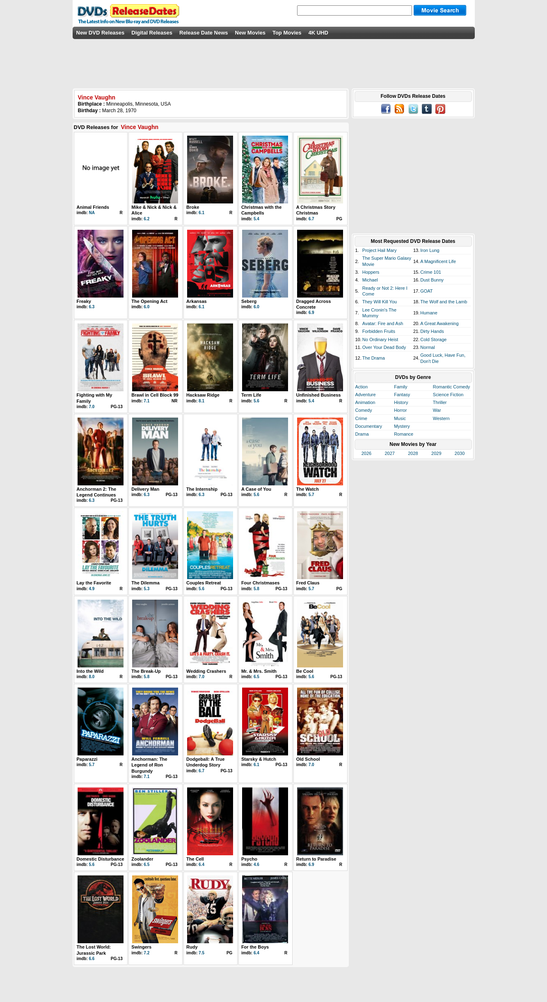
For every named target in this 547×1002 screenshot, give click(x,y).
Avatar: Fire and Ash (382, 323)
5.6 (256, 401)
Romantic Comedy (451, 386)
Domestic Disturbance (100, 859)
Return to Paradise (316, 859)
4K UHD (318, 33)
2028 (413, 453)
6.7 (311, 219)
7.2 (146, 953)
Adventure (365, 394)
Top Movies (287, 33)
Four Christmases (260, 582)
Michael (370, 279)
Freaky (84, 301)
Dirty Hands (432, 331)
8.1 (201, 401)
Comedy (363, 410)
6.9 (311, 312)
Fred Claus (308, 582)
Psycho (249, 859)
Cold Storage (433, 339)
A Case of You (256, 489)
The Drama (373, 358)
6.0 (146, 307)
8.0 (92, 676)
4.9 (92, 588)
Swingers (141, 946)
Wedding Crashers (206, 671)
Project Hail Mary (379, 250)
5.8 (256, 588)
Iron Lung (429, 250)
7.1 (146, 401)
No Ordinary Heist (380, 339)
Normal (427, 347)
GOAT (426, 291)
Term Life (251, 394)
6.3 (92, 307)
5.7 (311, 494)
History (401, 402)
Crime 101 (430, 272)
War (437, 410)
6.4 (201, 864)
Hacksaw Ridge (203, 394)
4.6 (256, 864)
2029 (436, 453)
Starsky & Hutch (258, 759)
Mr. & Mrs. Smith (259, 671)
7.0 (92, 406)
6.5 (256, 676)
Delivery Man (145, 489)
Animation (365, 402)
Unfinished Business (318, 394)
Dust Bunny (432, 279)
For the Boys (255, 946)
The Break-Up (146, 671)
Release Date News (203, 33)
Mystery (402, 426)
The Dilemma (145, 582)
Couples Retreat (203, 582)
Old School (308, 759)
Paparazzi (87, 759)
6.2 (146, 219)
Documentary (368, 426)
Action (361, 386)
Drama (362, 434)
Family (400, 386)
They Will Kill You (379, 301)
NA (92, 212)
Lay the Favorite (94, 582)
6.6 (92, 958)
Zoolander (142, 859)
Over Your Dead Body (384, 347)
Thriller (440, 402)
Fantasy (402, 394)
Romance (403, 434)
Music (400, 418)
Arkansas (196, 301)
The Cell (195, 859)
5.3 (146, 588)
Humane (428, 312)
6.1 (201, 212)
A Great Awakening (439, 323)
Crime (361, 418)
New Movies (250, 33)
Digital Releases (151, 33)
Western (441, 418)
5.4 (256, 219)
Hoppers (371, 272)
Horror (400, 410)
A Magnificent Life (438, 261)
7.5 (201, 953)
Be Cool (305, 671)
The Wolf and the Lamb (443, 301)
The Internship (201, 489)
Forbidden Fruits (378, 331)
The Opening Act (149, 301)
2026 (366, 453)
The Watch (307, 489)
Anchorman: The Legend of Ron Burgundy (149, 765)
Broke (192, 207)
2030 (460, 453)
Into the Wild (90, 671)
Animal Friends (93, 207)
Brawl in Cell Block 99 (154, 394)
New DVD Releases (100, 33)
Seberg (248, 301)
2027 (389, 453)
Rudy (192, 946)
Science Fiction (448, 394)
